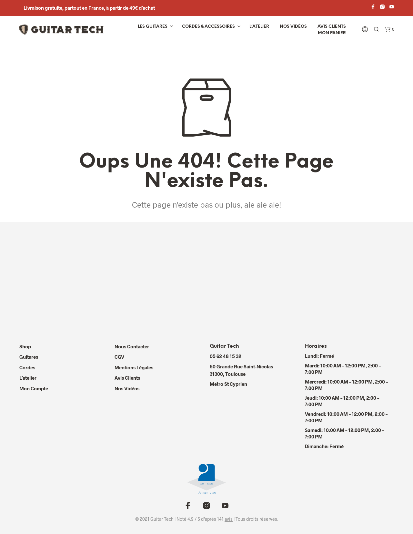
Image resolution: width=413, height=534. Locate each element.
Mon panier (332, 33)
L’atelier (259, 27)
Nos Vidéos (127, 388)
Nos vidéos (293, 27)
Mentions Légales (134, 367)
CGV (119, 357)
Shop (25, 346)
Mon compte (33, 388)
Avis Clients (331, 27)
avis (229, 519)
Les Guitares (152, 27)
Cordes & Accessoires (208, 27)
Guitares (28, 357)
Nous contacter (132, 346)
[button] (389, 29)
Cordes (27, 367)
